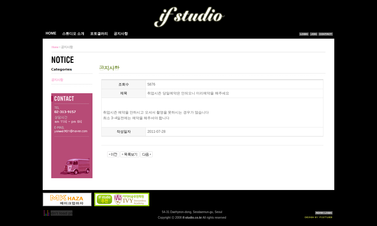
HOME (51, 33)
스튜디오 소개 (73, 34)
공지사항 (121, 34)
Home (55, 47)
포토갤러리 (99, 34)
